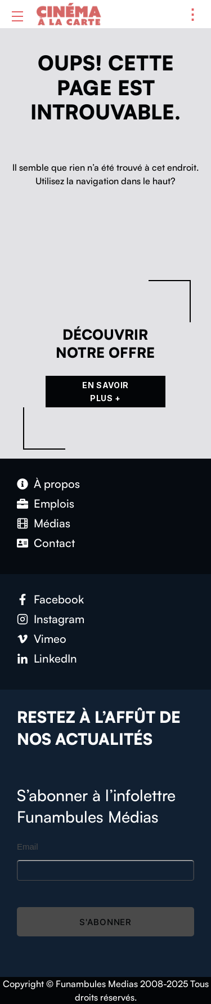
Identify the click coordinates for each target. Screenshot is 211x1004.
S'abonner (105, 922)
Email (27, 846)
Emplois (54, 503)
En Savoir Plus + (105, 391)
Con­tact (54, 543)
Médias (52, 523)
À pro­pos (57, 484)
